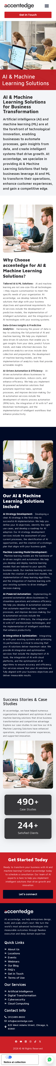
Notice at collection (15, 1062)
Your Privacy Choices (23, 1057)
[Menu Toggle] (47, 6)
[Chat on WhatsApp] (49, 1059)
